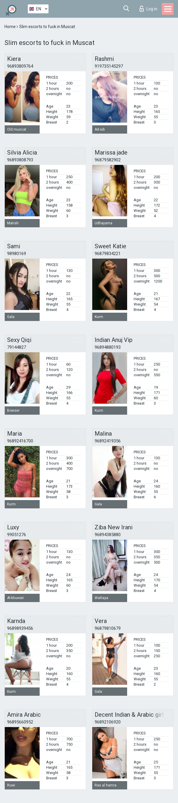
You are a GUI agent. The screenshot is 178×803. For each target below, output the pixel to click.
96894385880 (108, 534)
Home (10, 26)
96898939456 (20, 628)
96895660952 (20, 722)
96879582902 (108, 160)
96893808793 (20, 160)
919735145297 (109, 66)
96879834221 (108, 253)
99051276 (16, 534)
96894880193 (108, 347)
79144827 (16, 347)
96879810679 (108, 628)
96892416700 (20, 441)
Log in (148, 8)
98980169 (16, 253)
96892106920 (108, 722)
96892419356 (108, 441)
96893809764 (20, 66)
